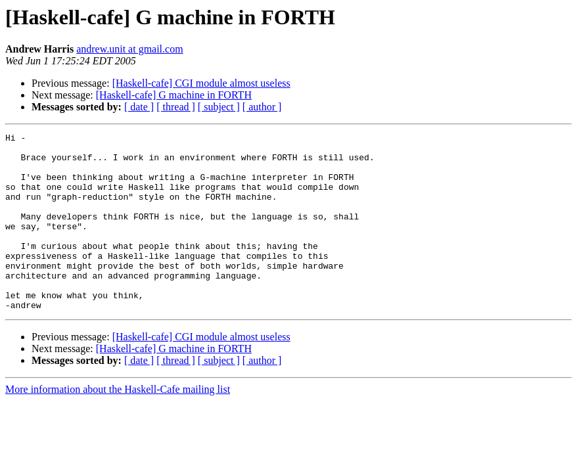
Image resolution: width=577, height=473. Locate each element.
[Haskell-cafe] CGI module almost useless (201, 83)
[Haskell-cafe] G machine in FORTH (174, 95)
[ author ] (262, 106)
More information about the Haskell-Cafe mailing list (117, 424)
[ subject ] (219, 106)
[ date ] (139, 106)
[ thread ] (175, 106)
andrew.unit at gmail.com (129, 49)
